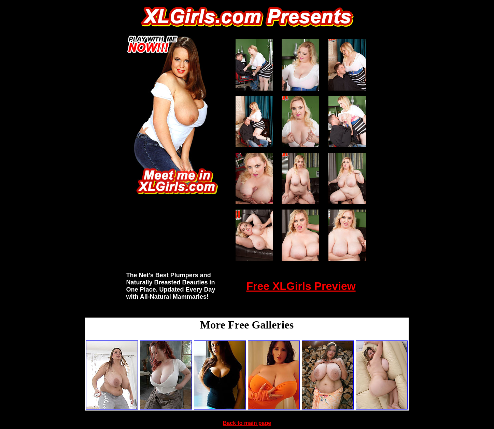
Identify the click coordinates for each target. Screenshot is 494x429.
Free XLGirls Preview (300, 286)
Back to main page (247, 423)
